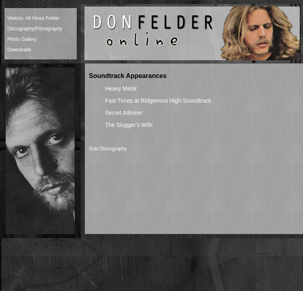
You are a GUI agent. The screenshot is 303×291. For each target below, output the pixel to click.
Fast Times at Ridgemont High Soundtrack (158, 100)
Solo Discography (108, 149)
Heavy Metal (121, 88)
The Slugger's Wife (129, 125)
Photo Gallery (22, 39)
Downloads (19, 50)
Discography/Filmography (34, 29)
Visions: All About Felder (33, 18)
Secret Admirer (124, 113)
